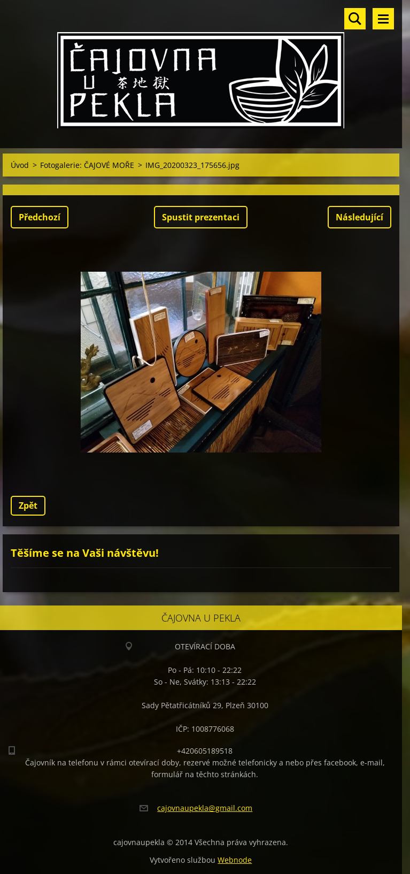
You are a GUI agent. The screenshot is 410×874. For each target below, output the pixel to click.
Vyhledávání (355, 18)
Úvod (20, 165)
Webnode (235, 860)
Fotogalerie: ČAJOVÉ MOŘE (87, 165)
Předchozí (39, 217)
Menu (383, 18)
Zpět (28, 505)
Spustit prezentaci (200, 217)
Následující (359, 217)
